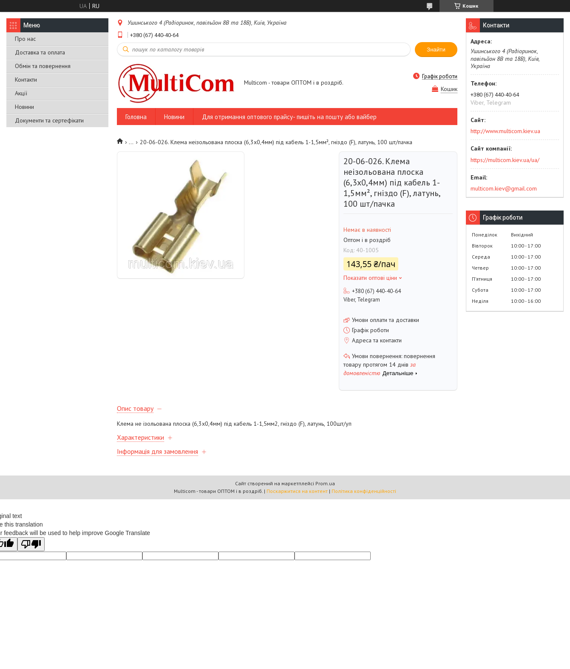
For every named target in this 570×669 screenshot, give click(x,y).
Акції (21, 93)
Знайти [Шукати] (436, 49)
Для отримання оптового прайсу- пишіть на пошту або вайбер (289, 117)
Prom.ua (325, 483)
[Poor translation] (31, 544)
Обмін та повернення (43, 66)
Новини (24, 107)
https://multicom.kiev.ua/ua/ (505, 160)
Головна (136, 117)
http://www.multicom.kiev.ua (505, 131)
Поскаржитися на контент (297, 491)
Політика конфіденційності (364, 491)
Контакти (26, 79)
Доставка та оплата (40, 52)
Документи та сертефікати (49, 120)
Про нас (25, 39)
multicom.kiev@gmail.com (504, 188)
